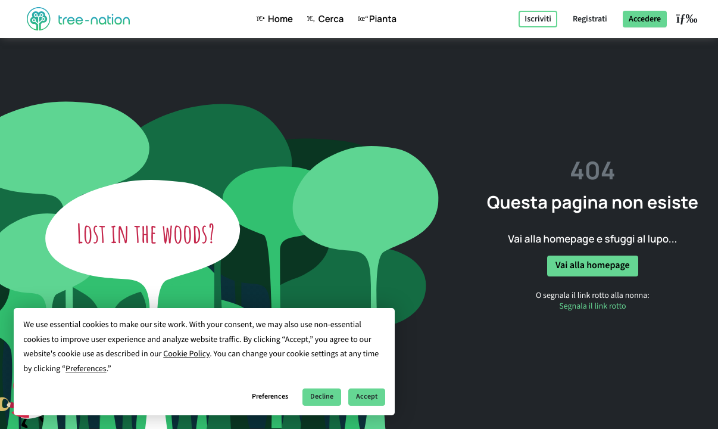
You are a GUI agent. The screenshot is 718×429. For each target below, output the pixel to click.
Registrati (590, 19)
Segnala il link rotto (592, 306)
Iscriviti (538, 19)
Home (272, 19)
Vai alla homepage (592, 265)
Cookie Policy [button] (186, 354)
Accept (366, 396)
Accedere (645, 19)
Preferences (270, 396)
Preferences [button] (86, 369)
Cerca (323, 19)
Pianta (375, 19)
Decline (321, 396)
